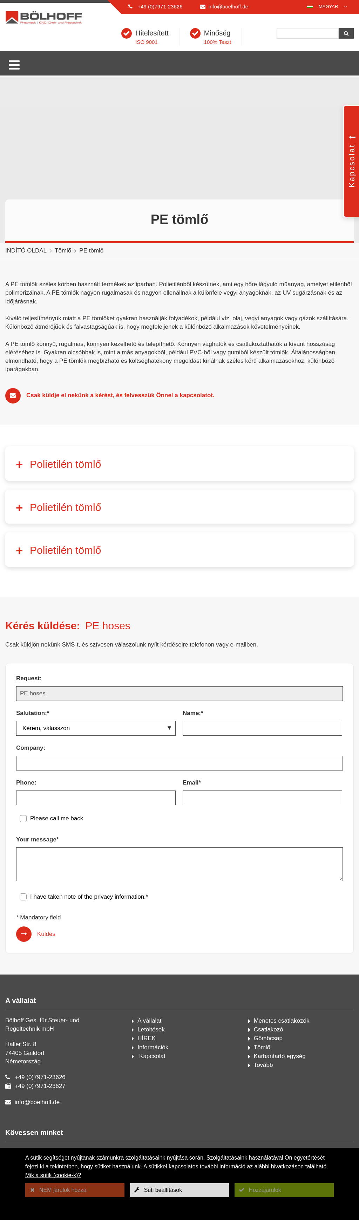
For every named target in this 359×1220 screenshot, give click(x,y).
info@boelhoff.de (228, 6)
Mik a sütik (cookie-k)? (53, 1175)
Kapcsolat (151, 1056)
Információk (152, 1047)
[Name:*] (262, 728)
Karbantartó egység (280, 1056)
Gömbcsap (268, 1038)
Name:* (193, 713)
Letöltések (151, 1029)
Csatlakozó (268, 1029)
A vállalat (149, 1020)
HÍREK (146, 1038)
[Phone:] (96, 798)
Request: (29, 678)
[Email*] (262, 798)
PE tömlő (91, 250)
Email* (192, 782)
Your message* (37, 839)
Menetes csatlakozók (282, 1020)
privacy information (119, 896)
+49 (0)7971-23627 (40, 1086)
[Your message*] (179, 864)
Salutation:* (32, 713)
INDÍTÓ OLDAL (26, 250)
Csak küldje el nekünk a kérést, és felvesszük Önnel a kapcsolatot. (120, 395)
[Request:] (179, 693)
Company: (30, 748)
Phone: (26, 782)
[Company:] (179, 763)
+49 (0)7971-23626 (159, 6)
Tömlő (63, 250)
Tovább (263, 1065)
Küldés (46, 934)
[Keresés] (308, 33)
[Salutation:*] (96, 728)
